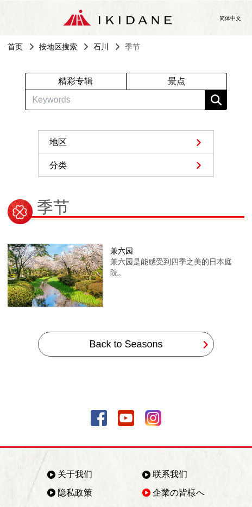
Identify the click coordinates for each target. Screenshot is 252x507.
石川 (101, 46)
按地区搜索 (58, 46)
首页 (15, 46)
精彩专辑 (75, 81)
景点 (176, 81)
